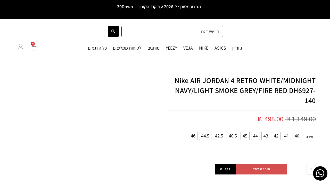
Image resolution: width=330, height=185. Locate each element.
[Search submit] (113, 31)
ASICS (220, 48)
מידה (309, 136)
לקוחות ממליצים (127, 48)
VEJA (188, 48)
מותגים (153, 48)
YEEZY (171, 48)
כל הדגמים (97, 48)
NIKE (203, 48)
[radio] (297, 136)
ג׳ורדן (237, 48)
